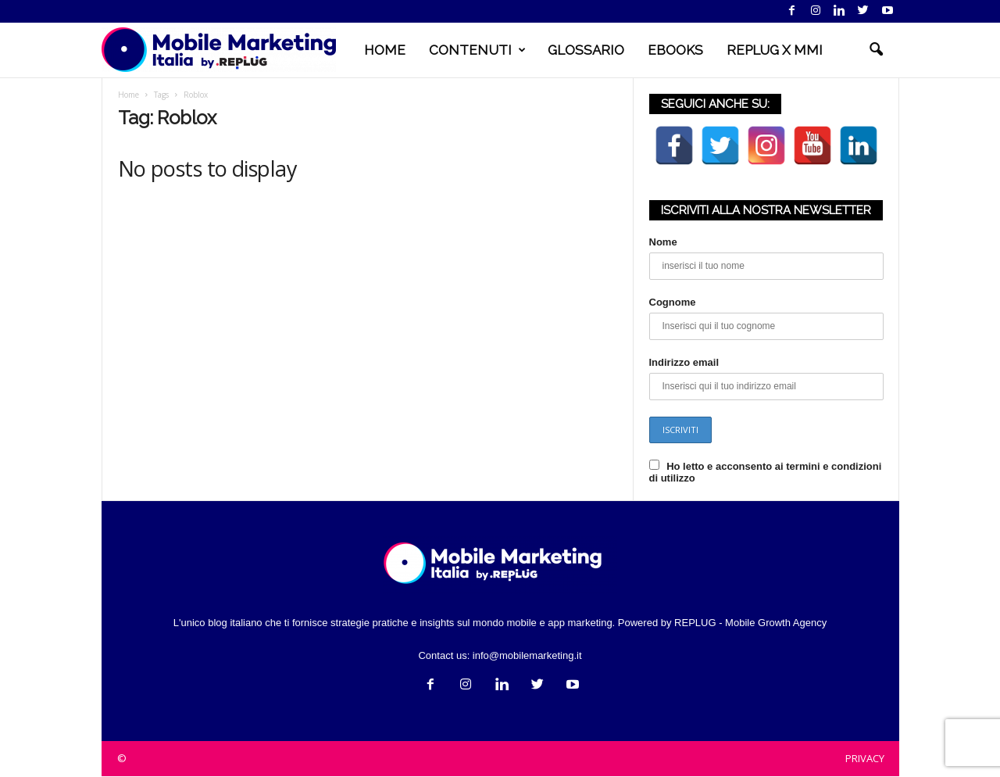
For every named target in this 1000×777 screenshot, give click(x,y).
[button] (876, 50)
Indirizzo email (684, 362)
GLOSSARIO (586, 50)
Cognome (672, 302)
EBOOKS (675, 50)
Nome (663, 242)
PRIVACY (864, 758)
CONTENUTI (477, 50)
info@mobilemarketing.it (527, 655)
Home (128, 94)
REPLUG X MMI (775, 50)
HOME (384, 50)
